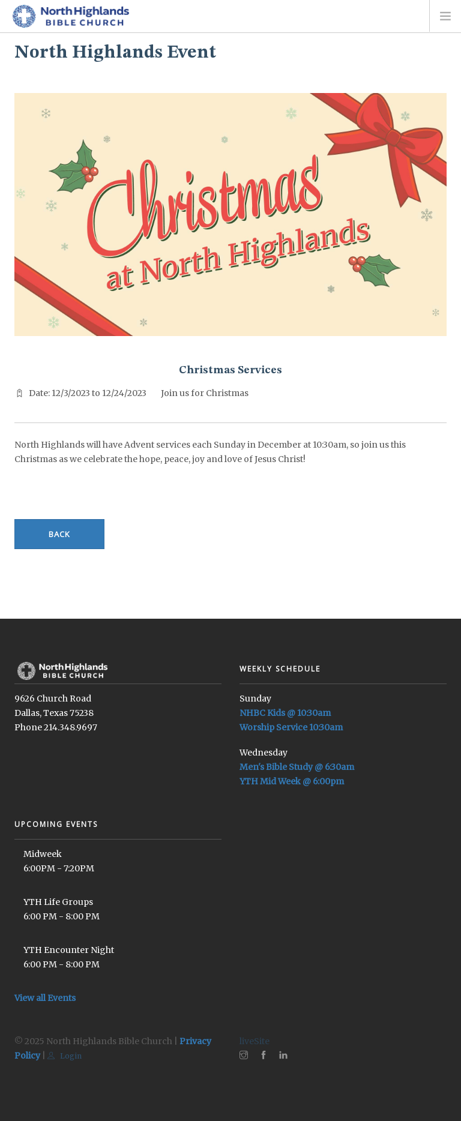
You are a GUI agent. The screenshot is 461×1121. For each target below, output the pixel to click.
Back (59, 534)
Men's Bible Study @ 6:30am (297, 767)
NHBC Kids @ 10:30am (285, 713)
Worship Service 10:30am (291, 727)
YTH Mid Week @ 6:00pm (292, 781)
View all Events (45, 998)
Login (64, 1055)
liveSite (255, 1041)
